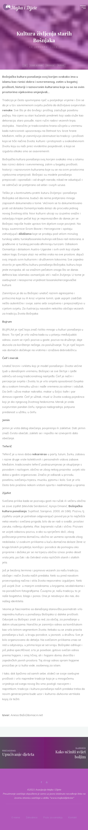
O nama (15, 817)
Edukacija (50, 65)
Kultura (43, 27)
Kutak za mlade (36, 65)
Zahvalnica (31, 817)
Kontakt (72, 817)
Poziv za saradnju (53, 817)
